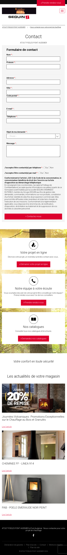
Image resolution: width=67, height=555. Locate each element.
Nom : (9, 55)
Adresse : (11, 78)
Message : (11, 143)
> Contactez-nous (33, 216)
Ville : (9, 88)
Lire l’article (7, 427)
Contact (43, 545)
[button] (33, 136)
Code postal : (12, 96)
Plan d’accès (31, 545)
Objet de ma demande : (16, 132)
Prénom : (11, 62)
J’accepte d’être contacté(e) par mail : (21, 173)
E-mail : (10, 109)
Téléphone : (12, 117)
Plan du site (35, 547)
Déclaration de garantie (13, 545)
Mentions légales (56, 545)
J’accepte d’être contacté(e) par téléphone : (24, 168)
